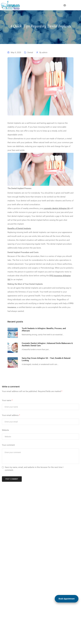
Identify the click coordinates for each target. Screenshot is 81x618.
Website (5, 430)
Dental (30, 52)
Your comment (8, 445)
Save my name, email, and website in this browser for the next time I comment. (34, 468)
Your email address (11, 415)
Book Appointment (67, 599)
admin (44, 52)
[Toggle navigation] (64, 5)
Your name (7, 400)
